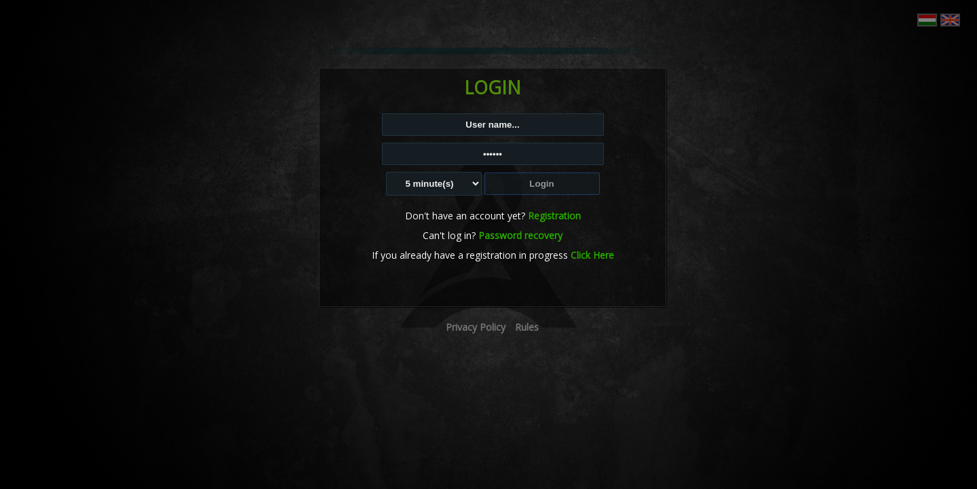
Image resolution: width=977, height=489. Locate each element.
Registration (554, 215)
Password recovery (520, 235)
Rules (527, 327)
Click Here (592, 255)
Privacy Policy (475, 327)
